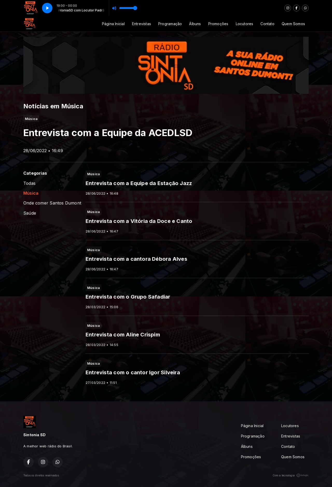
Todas (29, 183)
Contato (267, 24)
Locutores (244, 24)
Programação (170, 24)
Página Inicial (113, 24)
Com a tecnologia (291, 475)
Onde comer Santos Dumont (52, 203)
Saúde (29, 213)
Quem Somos (293, 24)
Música (30, 193)
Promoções (218, 24)
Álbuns (195, 24)
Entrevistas (141, 24)
